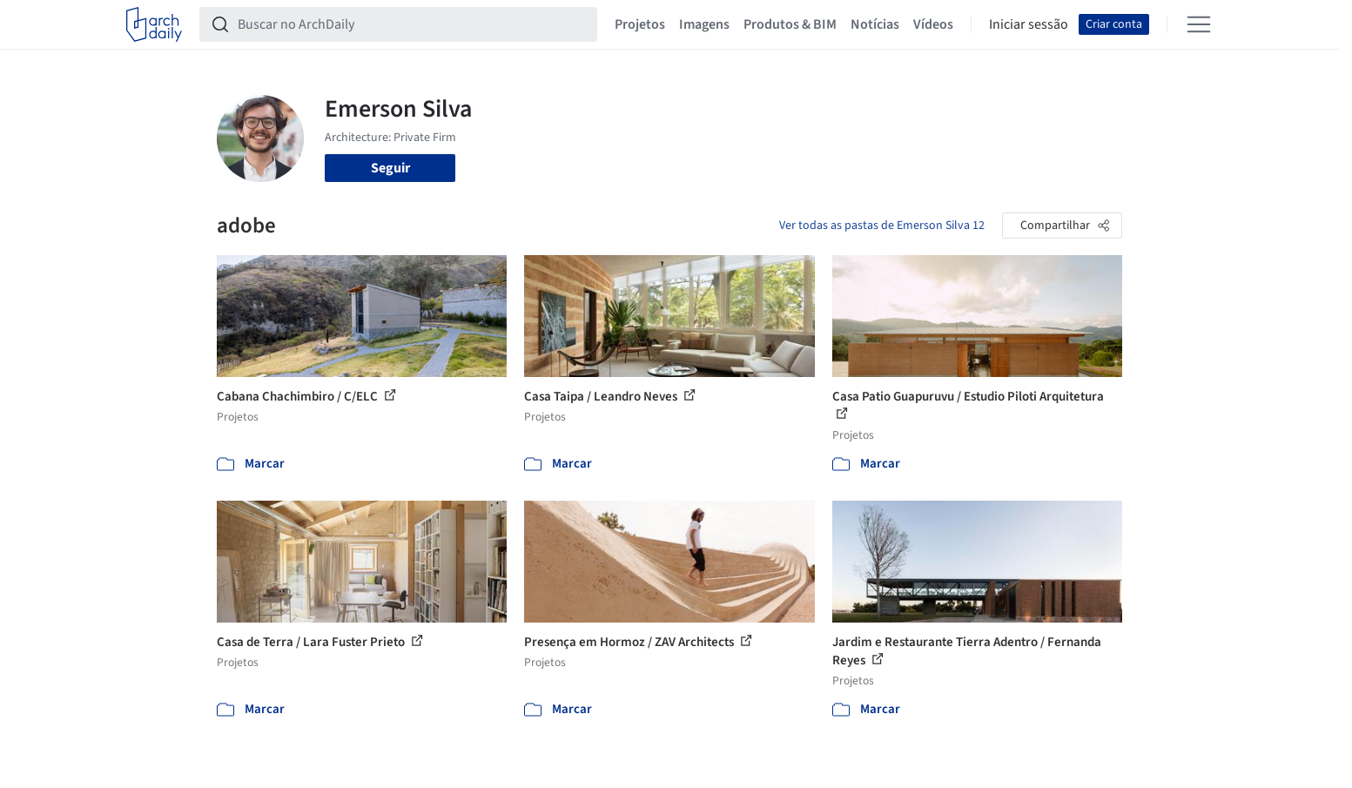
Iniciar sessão (1028, 24)
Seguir (390, 168)
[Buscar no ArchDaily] (412, 24)
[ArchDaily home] (154, 24)
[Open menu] (1199, 24)
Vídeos (933, 24)
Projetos (640, 24)
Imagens (704, 24)
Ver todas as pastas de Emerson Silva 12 (882, 225)
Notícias (875, 24)
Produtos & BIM (790, 24)
